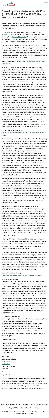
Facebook (5, 369)
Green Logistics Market (19, 37)
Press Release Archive (13, 404)
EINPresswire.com (7, 34)
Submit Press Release (27, 404)
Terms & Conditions (42, 404)
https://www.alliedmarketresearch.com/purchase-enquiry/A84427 (22, 275)
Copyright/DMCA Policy (16, 408)
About (2, 404)
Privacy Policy (29, 408)
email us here (6, 364)
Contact (37, 408)
